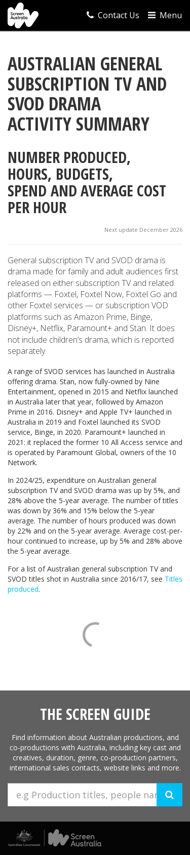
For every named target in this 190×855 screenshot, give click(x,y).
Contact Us (113, 15)
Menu (165, 15)
